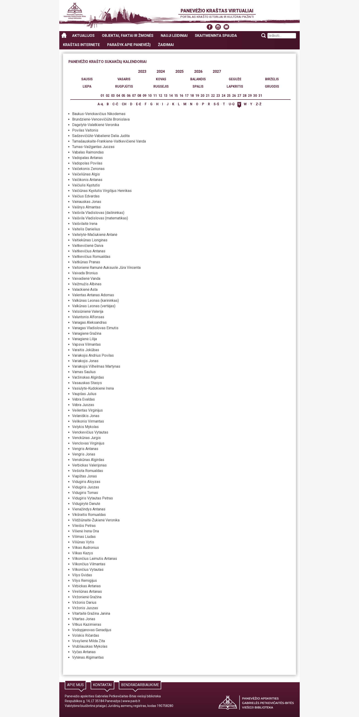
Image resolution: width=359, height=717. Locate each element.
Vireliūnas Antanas (87, 591)
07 (134, 95)
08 (139, 95)
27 (239, 95)
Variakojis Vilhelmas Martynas (96, 366)
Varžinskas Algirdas (88, 377)
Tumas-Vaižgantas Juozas (93, 147)
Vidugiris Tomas (85, 493)
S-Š (216, 104)
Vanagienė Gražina (86, 333)
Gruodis (272, 86)
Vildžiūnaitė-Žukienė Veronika (96, 520)
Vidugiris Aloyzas (86, 482)
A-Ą (100, 104)
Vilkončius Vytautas (87, 569)
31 (260, 95)
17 (186, 95)
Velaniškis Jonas (85, 416)
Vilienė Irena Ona (85, 531)
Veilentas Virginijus (87, 410)
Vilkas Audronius (85, 547)
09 (144, 95)
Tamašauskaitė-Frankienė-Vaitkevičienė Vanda (109, 141)
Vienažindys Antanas (88, 509)
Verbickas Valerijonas (89, 465)
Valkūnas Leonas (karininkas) (95, 300)
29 (250, 95)
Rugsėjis (161, 86)
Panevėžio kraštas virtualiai (217, 10)
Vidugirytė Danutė (86, 503)
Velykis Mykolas (85, 427)
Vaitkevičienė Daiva (87, 245)
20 (202, 95)
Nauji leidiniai (174, 35)
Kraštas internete (81, 45)
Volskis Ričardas (85, 635)
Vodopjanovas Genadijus (91, 630)
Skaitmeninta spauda (216, 35)
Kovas (161, 79)
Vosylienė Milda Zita (88, 641)
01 (102, 95)
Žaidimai (166, 45)
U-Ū (231, 104)
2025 (179, 71)
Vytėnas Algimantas (88, 657)
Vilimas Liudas (84, 536)
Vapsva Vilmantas (86, 344)
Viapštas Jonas (84, 476)
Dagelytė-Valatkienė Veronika (95, 125)
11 (155, 95)
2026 (198, 71)
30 (255, 95)
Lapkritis (235, 86)
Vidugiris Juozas (85, 487)
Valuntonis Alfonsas (88, 317)
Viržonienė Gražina (86, 597)
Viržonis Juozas (85, 608)
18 (192, 95)
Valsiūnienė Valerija (87, 311)
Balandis (198, 79)
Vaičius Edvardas (86, 196)
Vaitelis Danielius (86, 229)
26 (234, 95)
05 (123, 95)
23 (218, 95)
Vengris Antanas (85, 449)
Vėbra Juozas (83, 405)
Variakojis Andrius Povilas (93, 355)
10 (150, 95)
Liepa (87, 86)
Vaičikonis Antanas (87, 180)
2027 (217, 71)
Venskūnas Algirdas (88, 460)
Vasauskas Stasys (87, 383)
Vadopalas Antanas (87, 158)
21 (207, 95)
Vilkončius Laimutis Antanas (94, 558)
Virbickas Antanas (86, 586)
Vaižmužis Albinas (86, 284)
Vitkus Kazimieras (86, 624)
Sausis (87, 79)
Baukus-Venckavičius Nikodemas (98, 114)
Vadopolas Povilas (87, 163)
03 (113, 95)
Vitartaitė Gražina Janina (91, 613)
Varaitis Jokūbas (85, 350)
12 (160, 95)
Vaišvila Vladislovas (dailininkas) (98, 212)
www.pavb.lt (131, 701)
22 (213, 95)
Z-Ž (258, 104)
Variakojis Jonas (85, 361)
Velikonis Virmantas (88, 421)
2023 (142, 71)
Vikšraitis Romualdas (89, 514)
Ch (124, 104)
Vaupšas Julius (84, 394)
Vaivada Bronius (85, 273)
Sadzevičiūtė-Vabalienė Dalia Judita (101, 136)
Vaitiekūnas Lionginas (89, 240)
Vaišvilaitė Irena (84, 223)
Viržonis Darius (84, 602)
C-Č (115, 104)
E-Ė (138, 104)
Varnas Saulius (84, 372)
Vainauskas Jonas (86, 201)
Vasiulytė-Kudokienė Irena (93, 388)
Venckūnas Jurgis (86, 438)
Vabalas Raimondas (88, 152)
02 (107, 95)
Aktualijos (83, 35)
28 (244, 95)
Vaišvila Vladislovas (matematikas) (100, 218)
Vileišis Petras (84, 525)
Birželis (272, 79)
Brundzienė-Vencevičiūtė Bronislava (101, 119)
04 (118, 95)
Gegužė (235, 79)
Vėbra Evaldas (83, 399)
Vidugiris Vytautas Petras (92, 498)
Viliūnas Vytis (83, 542)
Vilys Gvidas (82, 575)
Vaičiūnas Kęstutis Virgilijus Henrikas (102, 191)
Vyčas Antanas (84, 652)
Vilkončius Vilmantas (88, 564)
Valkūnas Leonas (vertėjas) (93, 306)
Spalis (198, 86)
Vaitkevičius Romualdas (91, 256)
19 (197, 95)
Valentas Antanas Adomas (93, 295)
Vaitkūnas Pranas (86, 262)
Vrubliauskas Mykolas (89, 646)
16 (181, 95)
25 (229, 95)
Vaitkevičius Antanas (88, 251)
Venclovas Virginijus (88, 443)
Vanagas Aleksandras (89, 322)
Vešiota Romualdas (87, 471)
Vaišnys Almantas (86, 207)
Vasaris (124, 79)
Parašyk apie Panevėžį (129, 45)
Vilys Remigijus (84, 580)
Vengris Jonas (83, 454)
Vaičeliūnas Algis (86, 174)
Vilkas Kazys (82, 553)
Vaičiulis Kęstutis (86, 185)
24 (223, 95)
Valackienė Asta (85, 289)
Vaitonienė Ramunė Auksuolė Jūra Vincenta (106, 267)
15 (176, 95)
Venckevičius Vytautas (90, 432)
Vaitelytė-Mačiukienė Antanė (94, 234)
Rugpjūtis (124, 86)
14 (171, 95)
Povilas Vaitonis (85, 130)
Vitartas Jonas (83, 619)
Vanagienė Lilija (84, 339)
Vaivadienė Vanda (86, 278)
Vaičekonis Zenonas (88, 169)
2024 (161, 71)
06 (129, 95)
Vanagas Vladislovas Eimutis (95, 328)
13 (165, 95)
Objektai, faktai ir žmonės (127, 35)
